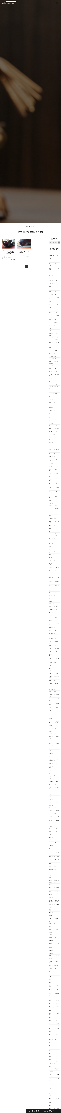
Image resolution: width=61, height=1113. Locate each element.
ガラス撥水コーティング (54, 387)
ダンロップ (52, 552)
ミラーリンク (52, 773)
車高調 (50, 947)
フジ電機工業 (52, 638)
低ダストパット (53, 866)
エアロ (50, 328)
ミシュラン (52, 770)
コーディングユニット (54, 417)
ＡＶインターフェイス (54, 994)
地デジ (50, 872)
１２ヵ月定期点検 (53, 965)
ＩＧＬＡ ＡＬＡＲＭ (54, 1075)
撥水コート (52, 907)
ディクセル (52, 560)
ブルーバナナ (52, 662)
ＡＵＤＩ (51, 982)
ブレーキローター (53, 683)
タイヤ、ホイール (53, 531)
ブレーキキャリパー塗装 (54, 677)
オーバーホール (53, 371)
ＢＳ (50, 1017)
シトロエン (52, 439)
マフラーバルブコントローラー (54, 760)
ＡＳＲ (50, 979)
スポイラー (52, 515)
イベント (51, 301)
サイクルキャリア (53, 423)
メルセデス (52, 778)
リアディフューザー (54, 820)
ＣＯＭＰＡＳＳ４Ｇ (54, 1023)
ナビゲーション (53, 609)
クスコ (50, 396)
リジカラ (51, 826)
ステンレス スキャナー (54, 484)
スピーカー (52, 503)
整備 (50, 910)
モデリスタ (52, 791)
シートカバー (52, 453)
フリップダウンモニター (54, 642)
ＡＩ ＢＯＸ (52, 971)
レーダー (51, 845)
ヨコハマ (51, 799)
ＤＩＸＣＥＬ (52, 1037)
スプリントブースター (54, 509)
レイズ (50, 834)
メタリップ (52, 776)
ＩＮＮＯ (51, 1088)
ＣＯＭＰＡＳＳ (53, 1020)
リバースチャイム (53, 828)
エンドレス (52, 347)
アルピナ (51, 286)
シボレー (51, 442)
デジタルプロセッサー (54, 586)
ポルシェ (51, 750)
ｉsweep (51, 1071)
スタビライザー (53, 476)
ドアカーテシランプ (54, 601)
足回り (50, 926)
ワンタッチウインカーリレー (54, 860)
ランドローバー (53, 808)
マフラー (51, 756)
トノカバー (52, 595)
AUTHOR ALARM (54, 255)
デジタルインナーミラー (54, 578)
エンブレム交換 (53, 350)
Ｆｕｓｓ (51, 1053)
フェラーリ (52, 636)
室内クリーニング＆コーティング (54, 888)
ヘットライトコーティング (54, 699)
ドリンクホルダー (53, 606)
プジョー (51, 686)
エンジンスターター (54, 345)
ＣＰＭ (50, 1031)
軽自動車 (51, 950)
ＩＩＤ (50, 1085)
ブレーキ (51, 670)
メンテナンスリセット (54, 788)
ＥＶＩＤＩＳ (52, 1048)
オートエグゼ (52, 368)
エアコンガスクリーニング (54, 316)
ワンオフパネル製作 (54, 856)
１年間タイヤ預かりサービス (54, 962)
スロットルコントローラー (54, 522)
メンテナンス (52, 784)
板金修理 (51, 912)
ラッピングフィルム (54, 802)
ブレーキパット (53, 680)
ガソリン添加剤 (53, 384)
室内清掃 (51, 897)
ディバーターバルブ (54, 567)
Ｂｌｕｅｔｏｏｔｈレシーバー (54, 1007)
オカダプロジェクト (54, 358)
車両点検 (51, 932)
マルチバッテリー (53, 763)
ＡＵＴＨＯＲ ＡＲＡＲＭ (54, 986)
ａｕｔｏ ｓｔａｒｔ (54, 990)
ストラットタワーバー (54, 492)
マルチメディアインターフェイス (54, 767)
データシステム (53, 592)
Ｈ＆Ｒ (50, 1056)
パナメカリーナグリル (54, 624)
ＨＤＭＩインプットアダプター (54, 1062)
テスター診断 (52, 554)
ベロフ (50, 710)
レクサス (51, 837)
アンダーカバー (53, 291)
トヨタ (50, 598)
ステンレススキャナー (54, 488)
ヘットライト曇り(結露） (54, 704)
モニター (51, 794)
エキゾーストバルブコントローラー (54, 334)
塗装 (50, 877)
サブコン (51, 437)
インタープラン (53, 307)
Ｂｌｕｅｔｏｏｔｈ (54, 1003)
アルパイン (52, 283)
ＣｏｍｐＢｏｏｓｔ (54, 1028)
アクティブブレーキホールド (54, 269)
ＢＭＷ (50, 1010)
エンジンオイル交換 (54, 342)
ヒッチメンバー (53, 630)
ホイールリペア (53, 725)
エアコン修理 (52, 319)
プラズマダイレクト (54, 691)
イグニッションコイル (54, 298)
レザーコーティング (54, 840)
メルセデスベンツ (53, 781)
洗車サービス (52, 923)
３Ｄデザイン (52, 968)
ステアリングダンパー (54, 479)
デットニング (52, 590)
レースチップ (52, 842)
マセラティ (52, 753)
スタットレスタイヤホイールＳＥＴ (54, 470)
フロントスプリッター (54, 655)
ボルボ (50, 748)
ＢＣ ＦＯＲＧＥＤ (54, 1000)
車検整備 (51, 940)
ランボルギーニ (53, 813)
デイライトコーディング (54, 573)
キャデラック (52, 391)
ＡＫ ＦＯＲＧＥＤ (54, 974)
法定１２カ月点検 (53, 918)
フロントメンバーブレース (54, 659)
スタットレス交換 (53, 473)
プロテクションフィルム (54, 695)
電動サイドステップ (54, 955)
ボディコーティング (54, 740)
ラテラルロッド (53, 805)
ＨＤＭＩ (51, 1059)
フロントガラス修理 (54, 648)
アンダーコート (53, 294)
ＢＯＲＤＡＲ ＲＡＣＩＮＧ (54, 1014)
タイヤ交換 (52, 538)
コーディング (52, 413)
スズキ (50, 466)
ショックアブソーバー (54, 446)
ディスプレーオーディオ (54, 564)
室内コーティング (53, 891)
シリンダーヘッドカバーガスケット (54, 450)
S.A (50, 261)
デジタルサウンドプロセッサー (54, 582)
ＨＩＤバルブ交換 (53, 1069)
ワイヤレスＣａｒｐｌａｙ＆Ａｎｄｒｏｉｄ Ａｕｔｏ (54, 853)
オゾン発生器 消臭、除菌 (53, 362)
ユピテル (51, 796)
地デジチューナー (53, 875)
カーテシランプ (53, 381)
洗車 (50, 921)
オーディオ (52, 365)
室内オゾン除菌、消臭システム (54, 881)
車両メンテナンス (53, 929)
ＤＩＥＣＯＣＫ (53, 1034)
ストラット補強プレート (54, 497)
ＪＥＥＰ (51, 1095)
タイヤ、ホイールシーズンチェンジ (54, 534)
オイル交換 (52, 353)
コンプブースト (53, 407)
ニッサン (51, 612)
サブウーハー (52, 434)
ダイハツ (51, 543)
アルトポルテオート (54, 280)
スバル (50, 500)
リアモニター (52, 823)
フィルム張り (52, 633)
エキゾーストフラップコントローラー (54, 338)
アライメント (52, 275)
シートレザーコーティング (54, 460)
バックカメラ (52, 615)
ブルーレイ (52, 668)
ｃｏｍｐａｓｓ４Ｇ (54, 1025)
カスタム (51, 378)
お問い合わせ (53, 1111)
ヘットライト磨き (53, 707)
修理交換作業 (52, 869)
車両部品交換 (52, 935)
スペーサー (52, 513)
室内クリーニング (53, 884)
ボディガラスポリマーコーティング (54, 737)
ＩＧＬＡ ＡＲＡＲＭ (54, 1079)
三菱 (50, 863)
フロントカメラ (53, 645)
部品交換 (51, 953)
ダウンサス (52, 546)
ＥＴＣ (50, 1045)
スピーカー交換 (53, 505)
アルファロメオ (53, 289)
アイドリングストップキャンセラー (54, 264)
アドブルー (52, 272)
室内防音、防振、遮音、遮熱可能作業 (54, 901)
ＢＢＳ (50, 997)
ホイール (51, 718)
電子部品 (51, 958)
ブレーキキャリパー (54, 673)
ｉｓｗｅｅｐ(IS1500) (52, 1092)
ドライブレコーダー (54, 603)
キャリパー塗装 (53, 393)
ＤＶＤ (50, 1042)
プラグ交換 (52, 689)
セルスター (52, 528)
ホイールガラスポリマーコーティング (54, 722)
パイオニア (52, 620)
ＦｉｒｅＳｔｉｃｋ (54, 1050)
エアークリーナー (53, 330)
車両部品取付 (52, 937)
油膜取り (51, 915)
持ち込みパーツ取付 (54, 904)
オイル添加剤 (52, 356)
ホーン (50, 733)
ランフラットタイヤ (54, 810)
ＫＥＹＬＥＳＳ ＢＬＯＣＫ (54, 1099)
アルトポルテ (52, 277)
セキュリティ (52, 525)
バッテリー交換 (53, 617)
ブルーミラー (52, 665)
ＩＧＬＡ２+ (52, 1083)
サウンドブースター (54, 428)
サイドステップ (53, 425)
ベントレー (52, 713)
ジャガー (51, 463)
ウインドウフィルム (54, 310)
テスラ (50, 557)
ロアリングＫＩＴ (53, 848)
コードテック (52, 420)
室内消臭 (51, 894)
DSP (50, 258)
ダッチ (50, 549)
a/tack (50, 252)
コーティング (52, 410)
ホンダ (50, 731)
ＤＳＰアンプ (52, 1039)
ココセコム (52, 402)
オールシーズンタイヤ (54, 375)
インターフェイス (53, 304)
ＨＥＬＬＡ (52, 1066)
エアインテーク (53, 312)
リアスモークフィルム (54, 817)
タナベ (50, 541)
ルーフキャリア (53, 831)
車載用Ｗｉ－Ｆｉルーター (54, 944)
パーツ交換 (52, 627)
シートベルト (52, 456)
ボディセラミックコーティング (54, 744)
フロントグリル (53, 651)
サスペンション (53, 431)
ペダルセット (52, 715)
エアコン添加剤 (53, 322)
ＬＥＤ (50, 1105)
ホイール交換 (52, 728)
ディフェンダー (53, 570)
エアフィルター (53, 325)
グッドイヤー (52, 399)
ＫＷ (50, 1102)
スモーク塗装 (52, 518)
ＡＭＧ (50, 976)
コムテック (52, 405)
